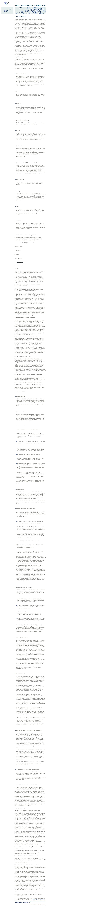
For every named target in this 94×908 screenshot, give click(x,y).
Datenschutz (40, 904)
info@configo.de (20, 262)
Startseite (31, 904)
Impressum (35, 904)
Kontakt (44, 904)
